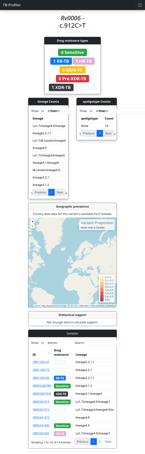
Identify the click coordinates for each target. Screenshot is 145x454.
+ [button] (33, 221)
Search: (75, 111)
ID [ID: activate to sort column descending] (34, 355)
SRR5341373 (41, 417)
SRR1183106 (41, 378)
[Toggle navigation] (140, 5)
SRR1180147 (41, 362)
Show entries (44, 111)
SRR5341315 (41, 410)
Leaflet (37, 306)
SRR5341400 (41, 425)
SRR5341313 (41, 402)
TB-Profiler (12, 5)
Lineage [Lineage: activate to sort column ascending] (81, 355)
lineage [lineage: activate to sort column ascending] (38, 118)
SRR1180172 (41, 370)
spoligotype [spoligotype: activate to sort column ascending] (89, 118)
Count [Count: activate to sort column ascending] (109, 118)
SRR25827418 (42, 394)
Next (108, 442)
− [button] (33, 226)
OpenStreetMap (98, 306)
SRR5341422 (41, 433)
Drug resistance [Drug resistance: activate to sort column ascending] (61, 352)
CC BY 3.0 (72, 306)
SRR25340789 (42, 386)
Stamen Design (59, 306)
